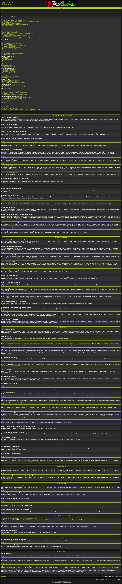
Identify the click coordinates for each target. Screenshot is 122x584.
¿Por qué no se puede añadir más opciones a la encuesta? (14, 45)
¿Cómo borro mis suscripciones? (8, 99)
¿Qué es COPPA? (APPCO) (7, 25)
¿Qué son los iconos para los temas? (9, 66)
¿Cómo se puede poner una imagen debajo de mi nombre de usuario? (16, 35)
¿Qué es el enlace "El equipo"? (8, 77)
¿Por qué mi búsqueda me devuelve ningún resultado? (13, 91)
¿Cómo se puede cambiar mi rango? (9, 36)
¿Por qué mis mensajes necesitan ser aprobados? (12, 53)
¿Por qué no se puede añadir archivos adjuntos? (11, 48)
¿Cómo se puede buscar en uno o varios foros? (11, 90)
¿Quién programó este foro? (7, 107)
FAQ (61, 8)
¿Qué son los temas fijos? (7, 64)
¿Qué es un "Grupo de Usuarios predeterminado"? (12, 76)
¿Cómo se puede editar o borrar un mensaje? (11, 42)
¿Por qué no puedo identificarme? (8, 18)
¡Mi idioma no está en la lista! (7, 34)
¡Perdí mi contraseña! (6, 22)
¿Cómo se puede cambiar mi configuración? (10, 31)
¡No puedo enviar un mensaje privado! (9, 80)
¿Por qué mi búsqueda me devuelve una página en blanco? (14, 92)
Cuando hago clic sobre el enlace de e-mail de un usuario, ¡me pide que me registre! (19, 37)
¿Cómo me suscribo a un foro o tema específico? (11, 98)
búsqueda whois (103, 567)
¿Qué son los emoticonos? (7, 59)
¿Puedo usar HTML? (5, 58)
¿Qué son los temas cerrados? (8, 65)
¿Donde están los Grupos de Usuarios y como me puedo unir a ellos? (16, 72)
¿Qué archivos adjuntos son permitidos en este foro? (12, 102)
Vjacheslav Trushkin (58, 582)
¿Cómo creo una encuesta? (7, 44)
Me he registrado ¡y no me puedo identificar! (10, 23)
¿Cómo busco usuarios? (6, 93)
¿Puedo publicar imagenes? (7, 60)
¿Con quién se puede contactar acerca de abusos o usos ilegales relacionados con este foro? (21, 109)
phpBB (56, 581)
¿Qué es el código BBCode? (7, 57)
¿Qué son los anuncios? (6, 63)
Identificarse (65, 8)
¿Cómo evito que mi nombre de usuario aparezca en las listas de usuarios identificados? (20, 21)
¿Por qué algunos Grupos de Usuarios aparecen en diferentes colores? (16, 75)
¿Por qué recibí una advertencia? (8, 49)
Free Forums (65, 582)
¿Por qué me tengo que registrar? (8, 19)
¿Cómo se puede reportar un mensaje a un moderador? (13, 51)
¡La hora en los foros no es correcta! (9, 32)
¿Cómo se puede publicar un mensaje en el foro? (11, 41)
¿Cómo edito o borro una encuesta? (9, 46)
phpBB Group (52, 555)
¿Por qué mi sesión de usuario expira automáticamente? (13, 20)
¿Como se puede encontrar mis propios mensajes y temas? (14, 94)
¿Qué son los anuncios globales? (8, 61)
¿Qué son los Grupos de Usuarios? (8, 71)
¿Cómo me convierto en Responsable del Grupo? (12, 74)
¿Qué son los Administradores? (8, 69)
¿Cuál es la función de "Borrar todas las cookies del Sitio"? (13, 28)
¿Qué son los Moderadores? (7, 70)
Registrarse (57, 8)
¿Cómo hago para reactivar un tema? (9, 54)
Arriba (2, 128)
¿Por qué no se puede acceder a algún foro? (10, 47)
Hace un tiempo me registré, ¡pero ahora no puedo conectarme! (15, 24)
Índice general (4, 11)
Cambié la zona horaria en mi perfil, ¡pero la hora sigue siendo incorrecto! (17, 33)
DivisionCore (69, 582)
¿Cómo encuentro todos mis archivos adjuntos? (11, 104)
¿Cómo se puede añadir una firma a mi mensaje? (11, 43)
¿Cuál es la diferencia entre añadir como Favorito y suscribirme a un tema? (17, 97)
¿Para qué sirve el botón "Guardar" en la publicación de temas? (15, 52)
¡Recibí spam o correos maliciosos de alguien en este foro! (13, 82)
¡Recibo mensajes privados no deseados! (10, 81)
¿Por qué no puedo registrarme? (8, 26)
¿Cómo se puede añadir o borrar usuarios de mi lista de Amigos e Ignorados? (17, 86)
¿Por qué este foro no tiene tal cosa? (9, 108)
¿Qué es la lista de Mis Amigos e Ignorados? (10, 85)
